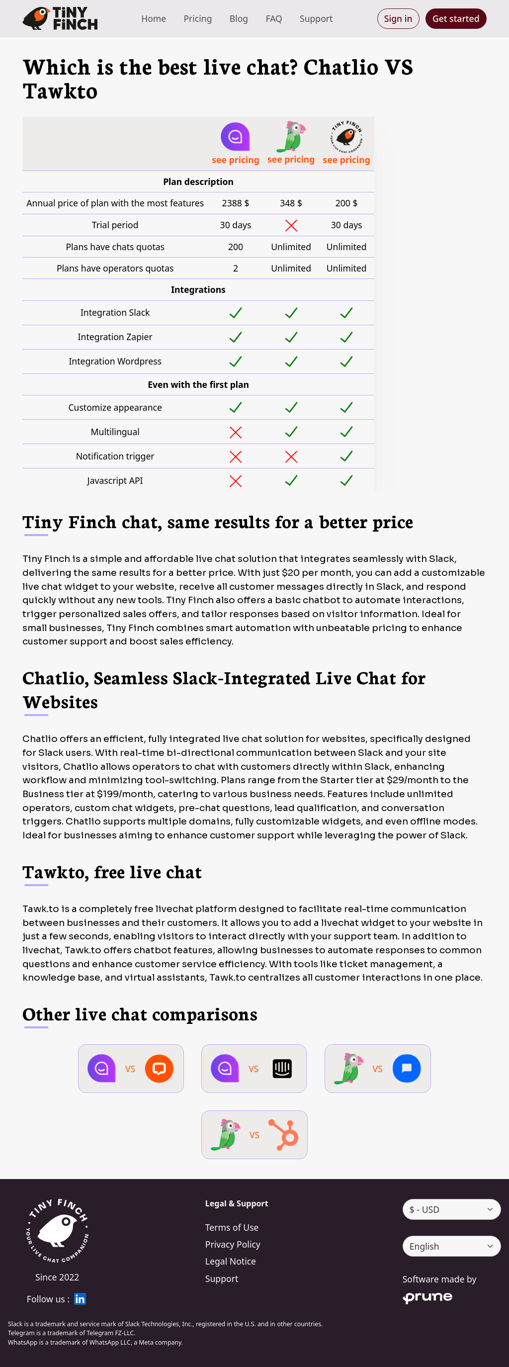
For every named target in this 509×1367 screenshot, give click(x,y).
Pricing (197, 18)
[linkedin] (80, 1299)
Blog (239, 18)
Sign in (398, 18)
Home (153, 18)
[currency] (452, 1209)
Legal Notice (230, 1261)
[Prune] (452, 1296)
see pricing (235, 160)
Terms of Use (232, 1227)
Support (316, 18)
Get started (456, 18)
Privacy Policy (232, 1244)
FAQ (273, 18)
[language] (452, 1246)
